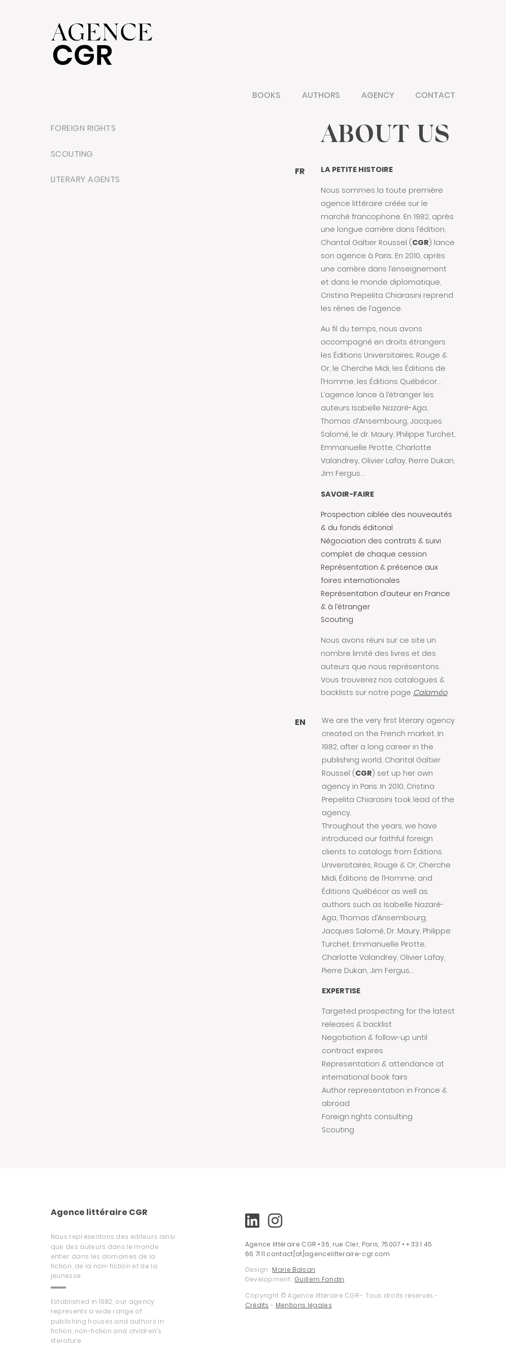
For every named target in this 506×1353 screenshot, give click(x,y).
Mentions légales (304, 1305)
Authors (321, 95)
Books (266, 95)
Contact (435, 95)
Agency (377, 95)
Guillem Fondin (319, 1279)
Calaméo (430, 692)
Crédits (257, 1305)
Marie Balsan (293, 1269)
